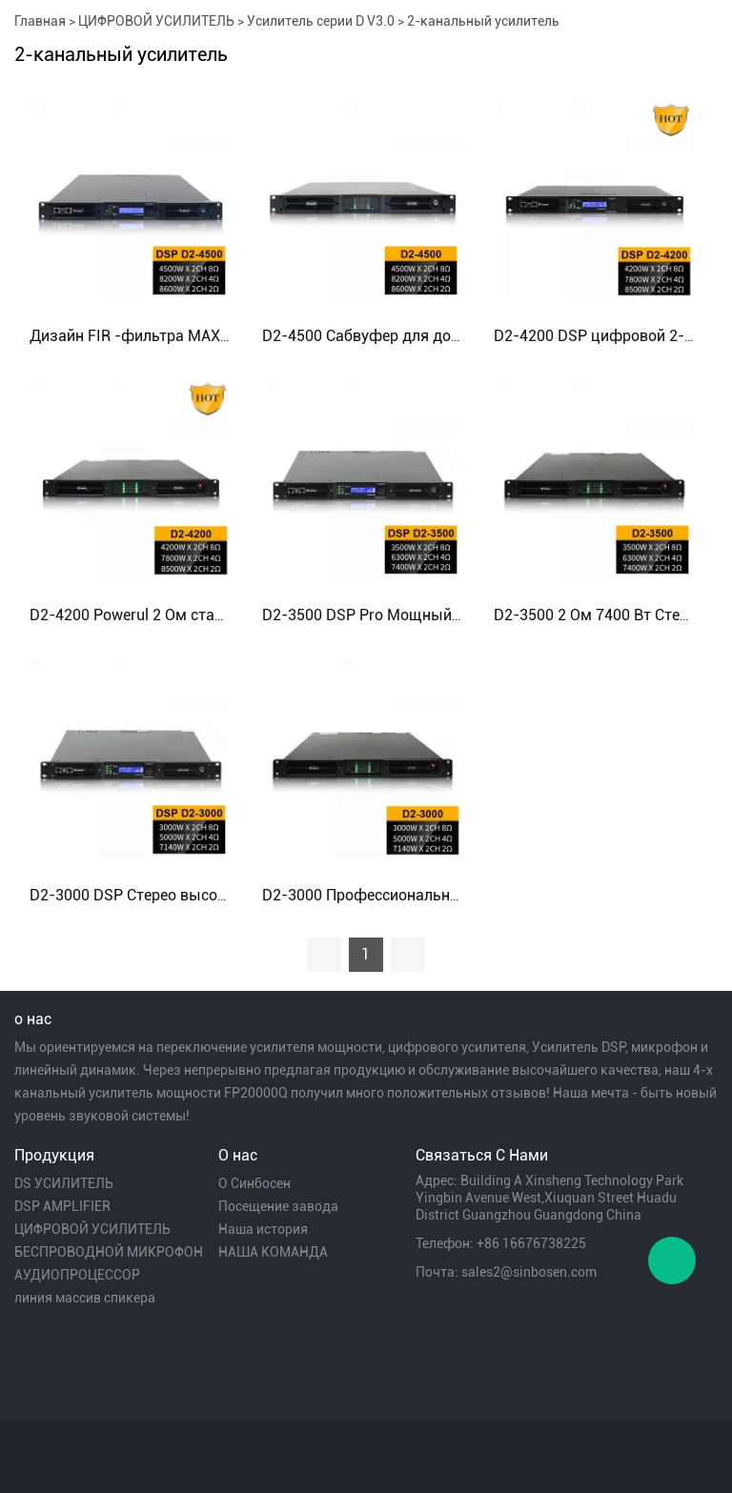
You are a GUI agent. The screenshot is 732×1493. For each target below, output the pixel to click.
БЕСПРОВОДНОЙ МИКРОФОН (108, 1252)
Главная (40, 21)
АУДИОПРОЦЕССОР (77, 1274)
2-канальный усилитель (483, 21)
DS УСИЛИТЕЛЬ (63, 1183)
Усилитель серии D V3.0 (321, 21)
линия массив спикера (84, 1297)
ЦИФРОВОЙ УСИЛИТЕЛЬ (156, 21)
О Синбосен (254, 1183)
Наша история (263, 1229)
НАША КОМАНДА (273, 1252)
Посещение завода (278, 1206)
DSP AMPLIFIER (62, 1206)
